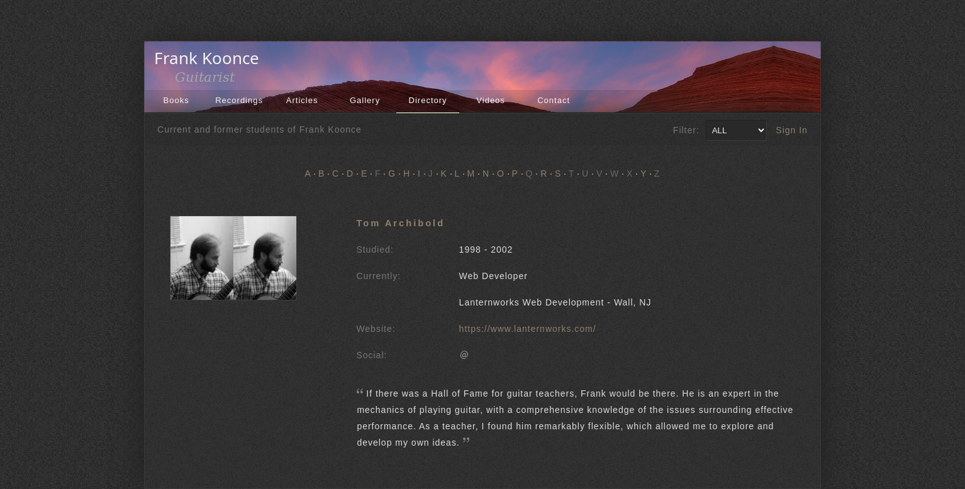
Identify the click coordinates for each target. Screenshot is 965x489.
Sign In (792, 130)
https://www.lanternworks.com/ (527, 329)
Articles (302, 100)
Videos (490, 100)
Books (176, 100)
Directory (428, 100)
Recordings (239, 100)
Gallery (365, 100)
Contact (553, 100)
